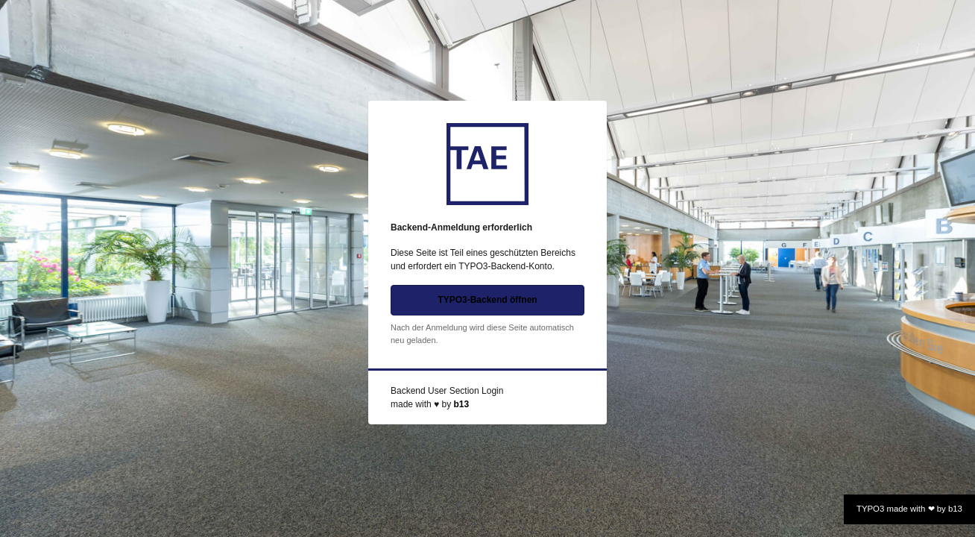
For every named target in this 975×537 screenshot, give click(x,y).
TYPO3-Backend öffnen (487, 300)
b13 (461, 404)
